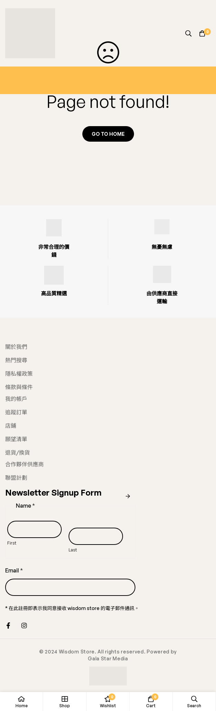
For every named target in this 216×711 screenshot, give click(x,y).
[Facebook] (8, 625)
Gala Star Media (108, 658)
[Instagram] (24, 625)
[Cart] (202, 33)
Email (14, 570)
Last (73, 549)
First (11, 543)
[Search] (188, 33)
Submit (127, 496)
